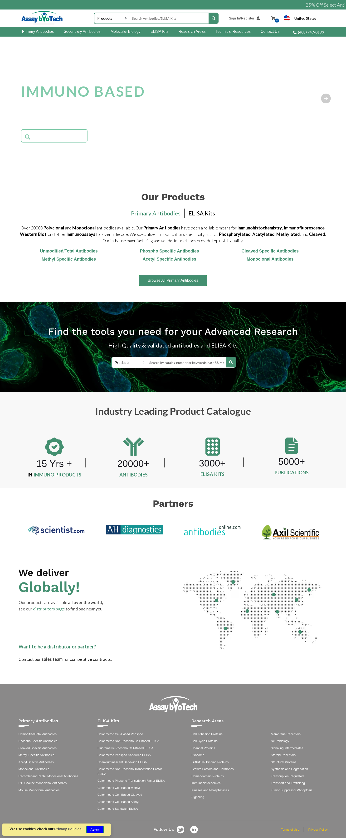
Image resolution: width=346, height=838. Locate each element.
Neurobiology (280, 741)
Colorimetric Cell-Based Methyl (118, 788)
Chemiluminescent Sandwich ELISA (122, 762)
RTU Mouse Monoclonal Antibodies (43, 783)
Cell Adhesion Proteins (207, 734)
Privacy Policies (67, 829)
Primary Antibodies (38, 31)
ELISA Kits (160, 31)
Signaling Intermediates (287, 748)
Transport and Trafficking (288, 783)
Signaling (197, 797)
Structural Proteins (283, 762)
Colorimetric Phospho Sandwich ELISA (124, 755)
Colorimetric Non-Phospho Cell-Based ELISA (128, 741)
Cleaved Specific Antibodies (38, 748)
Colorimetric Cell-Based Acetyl (118, 802)
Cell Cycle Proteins (204, 741)
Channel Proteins (203, 748)
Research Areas (192, 31)
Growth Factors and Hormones (212, 769)
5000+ (291, 461)
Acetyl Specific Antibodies (36, 762)
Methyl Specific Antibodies (36, 755)
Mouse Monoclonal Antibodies (39, 790)
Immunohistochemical (206, 783)
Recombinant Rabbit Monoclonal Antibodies (48, 776)
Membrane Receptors (286, 734)
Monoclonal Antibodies (34, 769)
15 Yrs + (54, 463)
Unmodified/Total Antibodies (38, 734)
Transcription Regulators (287, 776)
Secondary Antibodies (82, 31)
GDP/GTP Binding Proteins (210, 762)
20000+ (133, 463)
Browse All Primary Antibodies (173, 280)
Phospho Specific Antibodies (38, 741)
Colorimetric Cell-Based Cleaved (119, 794)
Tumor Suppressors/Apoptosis (291, 790)
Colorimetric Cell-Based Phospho (120, 734)
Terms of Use (290, 829)
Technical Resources (233, 31)
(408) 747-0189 (308, 32)
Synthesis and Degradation (289, 769)
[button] (326, 98)
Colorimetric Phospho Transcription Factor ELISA (131, 780)
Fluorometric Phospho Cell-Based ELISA (125, 748)
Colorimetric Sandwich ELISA (117, 808)
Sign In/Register (246, 18)
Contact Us (270, 31)
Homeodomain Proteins (207, 776)
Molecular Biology (126, 31)
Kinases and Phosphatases (210, 790)
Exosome (197, 755)
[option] (56, 530)
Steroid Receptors (283, 755)
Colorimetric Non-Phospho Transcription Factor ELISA (129, 771)
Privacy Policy (318, 829)
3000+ (212, 463)
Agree (95, 830)
